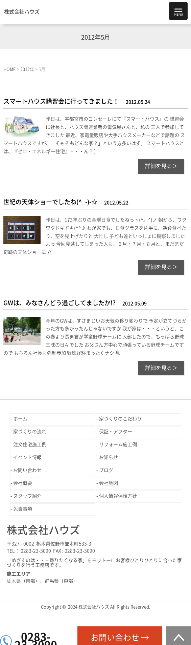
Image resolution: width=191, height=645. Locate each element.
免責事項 (22, 508)
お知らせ (108, 457)
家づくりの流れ (29, 431)
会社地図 (108, 483)
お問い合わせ (27, 470)
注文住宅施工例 (29, 444)
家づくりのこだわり (120, 418)
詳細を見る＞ (161, 166)
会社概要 (22, 483)
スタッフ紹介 (27, 496)
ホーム (20, 418)
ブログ (106, 470)
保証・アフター (115, 431)
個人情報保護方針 (118, 496)
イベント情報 (27, 457)
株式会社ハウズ (22, 11)
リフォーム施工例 (118, 444)
